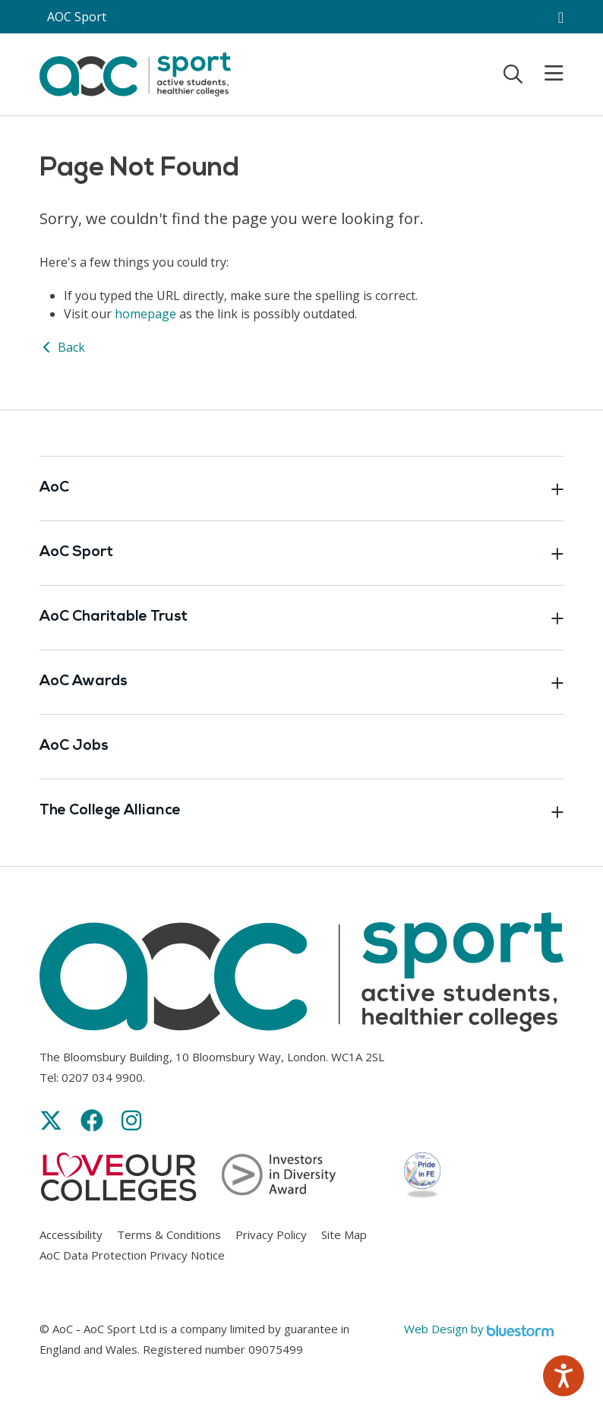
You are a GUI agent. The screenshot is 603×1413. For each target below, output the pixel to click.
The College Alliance (301, 811)
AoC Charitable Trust (301, 617)
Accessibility (71, 1234)
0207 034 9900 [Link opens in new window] (102, 1077)
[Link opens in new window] (50, 1120)
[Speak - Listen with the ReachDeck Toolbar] (563, 1375)
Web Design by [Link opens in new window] (479, 1328)
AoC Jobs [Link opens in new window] (74, 746)
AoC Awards (301, 682)
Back (62, 347)
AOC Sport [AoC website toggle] (76, 16)
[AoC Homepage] (135, 73)
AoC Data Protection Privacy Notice (132, 1255)
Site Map (344, 1234)
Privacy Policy (271, 1234)
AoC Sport (301, 553)
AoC (301, 488)
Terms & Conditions (169, 1234)
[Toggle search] (513, 73)
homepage (145, 313)
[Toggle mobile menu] (545, 73)
